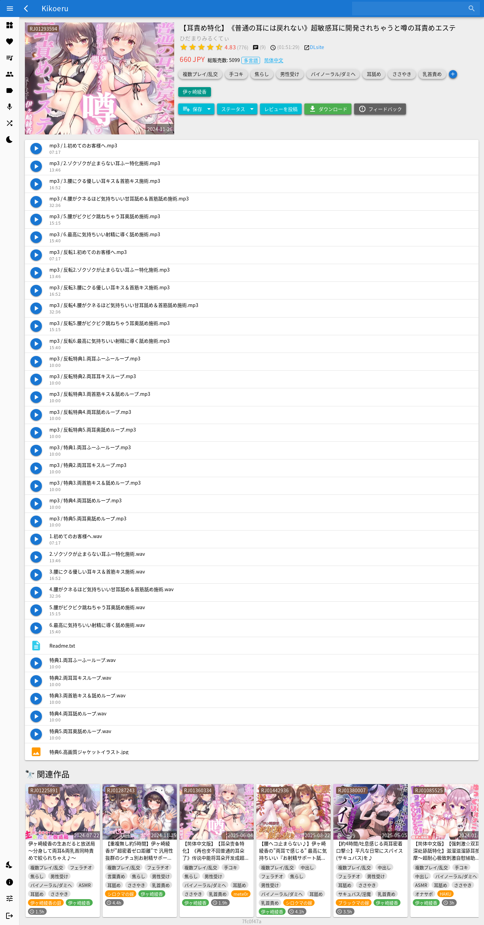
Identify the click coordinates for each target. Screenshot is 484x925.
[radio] (184, 47)
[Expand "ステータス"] (237, 108)
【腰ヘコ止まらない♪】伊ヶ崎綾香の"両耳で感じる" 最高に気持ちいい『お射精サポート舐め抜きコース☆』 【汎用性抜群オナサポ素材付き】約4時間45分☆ (293, 861)
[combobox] (411, 8)
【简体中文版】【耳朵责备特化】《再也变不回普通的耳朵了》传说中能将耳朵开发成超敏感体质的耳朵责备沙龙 (215, 854)
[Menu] (10, 8)
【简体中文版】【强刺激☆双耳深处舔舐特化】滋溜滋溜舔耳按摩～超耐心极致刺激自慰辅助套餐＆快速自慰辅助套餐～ (446, 854)
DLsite (317, 47)
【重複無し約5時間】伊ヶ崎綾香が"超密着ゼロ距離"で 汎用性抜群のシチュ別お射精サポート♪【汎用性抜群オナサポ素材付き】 (139, 857)
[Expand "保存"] (196, 108)
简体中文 (273, 59)
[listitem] (9, 25)
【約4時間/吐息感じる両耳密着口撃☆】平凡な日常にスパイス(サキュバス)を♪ (369, 850)
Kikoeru (55, 8)
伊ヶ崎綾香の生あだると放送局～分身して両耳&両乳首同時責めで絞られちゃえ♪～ (61, 850)
